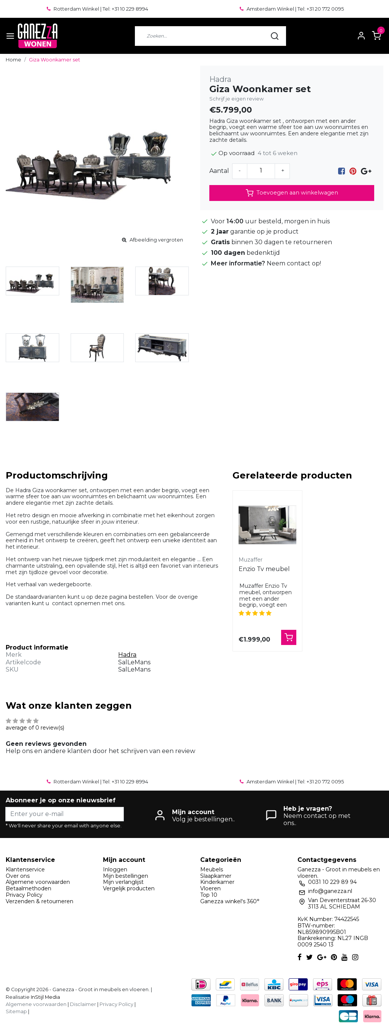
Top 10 (208, 894)
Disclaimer (83, 1004)
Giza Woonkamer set (54, 60)
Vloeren (210, 888)
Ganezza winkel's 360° (229, 901)
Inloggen (115, 869)
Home (13, 60)
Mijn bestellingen (125, 876)
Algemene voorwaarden (38, 882)
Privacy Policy (24, 894)
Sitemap (16, 1011)
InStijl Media (45, 997)
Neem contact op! (294, 263)
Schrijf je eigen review (236, 99)
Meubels (211, 869)
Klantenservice (25, 869)
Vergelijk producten (129, 888)
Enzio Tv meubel (264, 569)
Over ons (18, 876)
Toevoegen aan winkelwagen (292, 193)
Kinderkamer (217, 882)
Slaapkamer (215, 876)
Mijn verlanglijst (123, 882)
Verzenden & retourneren (39, 901)
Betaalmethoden (28, 888)
